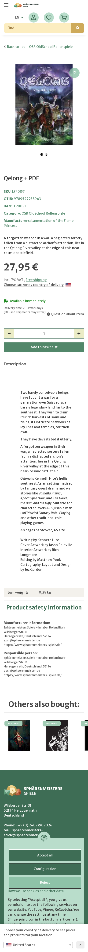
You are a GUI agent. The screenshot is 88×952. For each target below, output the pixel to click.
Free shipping (36, 280)
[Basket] (64, 17)
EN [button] (17, 17)
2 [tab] (46, 154)
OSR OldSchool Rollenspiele (43, 213)
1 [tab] (41, 154)
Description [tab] (15, 364)
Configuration (45, 869)
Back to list (16, 47)
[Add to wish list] (74, 73)
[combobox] (38, 945)
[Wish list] (48, 17)
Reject (45, 882)
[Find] (37, 28)
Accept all (45, 855)
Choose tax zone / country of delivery (37, 285)
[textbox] (38, 945)
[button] (33, 17)
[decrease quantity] (9, 333)
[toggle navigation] (6, 3)
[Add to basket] (7, 61)
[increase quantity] (79, 333)
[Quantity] (44, 333)
